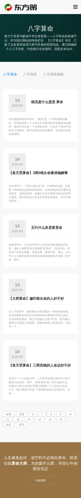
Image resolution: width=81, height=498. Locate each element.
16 (60, 419)
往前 (21, 414)
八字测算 (30, 74)
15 (50, 419)
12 (18, 419)
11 (7, 419)
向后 (8, 424)
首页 (8, 414)
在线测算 (40, 480)
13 (28, 419)
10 (70, 414)
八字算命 (10, 74)
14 (39, 419)
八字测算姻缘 (53, 74)
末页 (21, 424)
